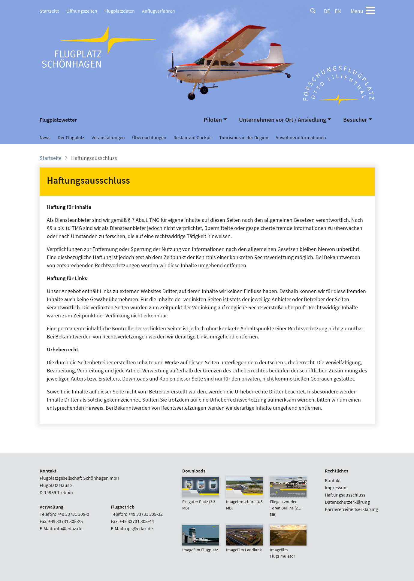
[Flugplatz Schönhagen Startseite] (100, 46)
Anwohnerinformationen (301, 137)
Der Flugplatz (71, 137)
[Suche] (313, 11)
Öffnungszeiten (81, 11)
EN (338, 11)
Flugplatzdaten (119, 11)
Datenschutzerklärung (347, 502)
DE (327, 11)
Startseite (49, 11)
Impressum (336, 488)
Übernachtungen (149, 137)
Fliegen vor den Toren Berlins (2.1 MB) (288, 501)
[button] (215, 120)
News (45, 137)
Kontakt (333, 480)
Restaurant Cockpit (193, 137)
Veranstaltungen (108, 137)
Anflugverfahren (158, 11)
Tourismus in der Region (243, 137)
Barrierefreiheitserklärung (351, 509)
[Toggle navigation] (370, 11)
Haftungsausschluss (345, 495)
